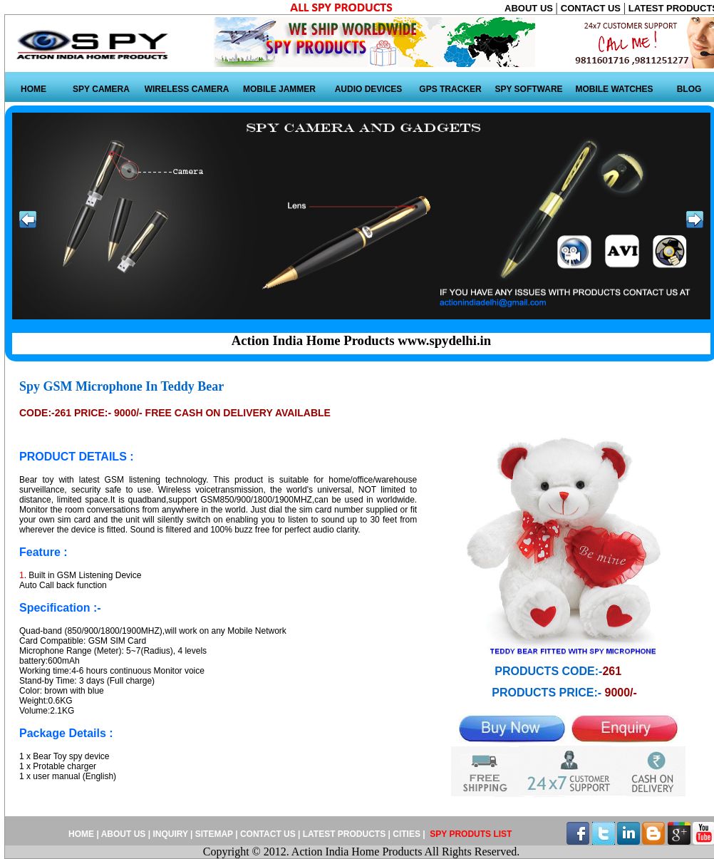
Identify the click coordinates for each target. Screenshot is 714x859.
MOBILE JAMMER (279, 89)
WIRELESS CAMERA (187, 89)
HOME (33, 89)
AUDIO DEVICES (369, 89)
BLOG (689, 89)
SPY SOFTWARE (528, 89)
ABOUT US (530, 8)
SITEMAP (215, 834)
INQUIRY (169, 834)
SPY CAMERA (101, 89)
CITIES (406, 834)
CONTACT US (592, 8)
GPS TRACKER (450, 89)
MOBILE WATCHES (614, 89)
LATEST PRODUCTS (344, 834)
